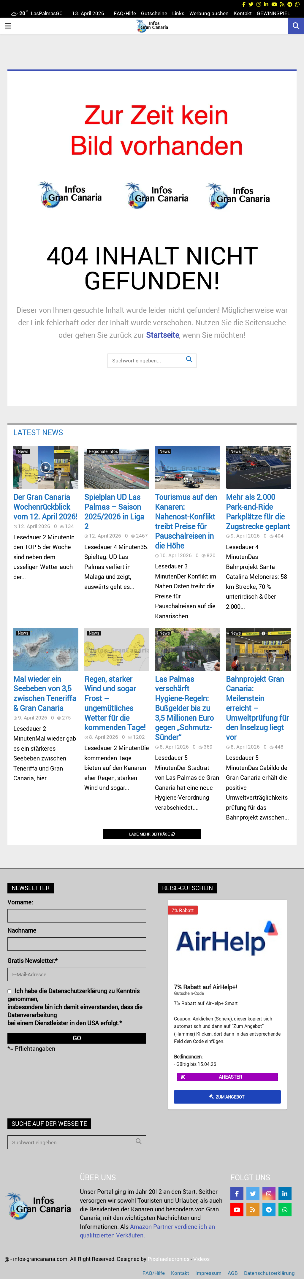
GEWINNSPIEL (273, 13)
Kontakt (243, 13)
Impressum (208, 1273)
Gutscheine (154, 13)
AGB (233, 1273)
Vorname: (20, 902)
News (23, 451)
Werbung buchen (209, 13)
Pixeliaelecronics (168, 1258)
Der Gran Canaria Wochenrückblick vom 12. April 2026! (45, 507)
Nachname (21, 930)
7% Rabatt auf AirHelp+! (205, 987)
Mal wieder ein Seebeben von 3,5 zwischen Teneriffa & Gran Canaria (44, 693)
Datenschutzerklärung (269, 1273)
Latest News (38, 432)
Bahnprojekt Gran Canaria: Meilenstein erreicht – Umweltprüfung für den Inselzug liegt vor (257, 708)
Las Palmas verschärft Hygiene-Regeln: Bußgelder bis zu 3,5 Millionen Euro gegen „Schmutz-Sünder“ (184, 708)
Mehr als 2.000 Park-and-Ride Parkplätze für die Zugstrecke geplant (258, 511)
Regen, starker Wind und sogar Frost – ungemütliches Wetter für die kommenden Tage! (115, 703)
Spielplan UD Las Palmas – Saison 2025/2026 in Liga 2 (114, 511)
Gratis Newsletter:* (32, 961)
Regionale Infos (103, 451)
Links (178, 13)
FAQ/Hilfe (125, 13)
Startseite (162, 335)
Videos (201, 1258)
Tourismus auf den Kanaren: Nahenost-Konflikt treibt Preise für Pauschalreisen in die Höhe (186, 521)
